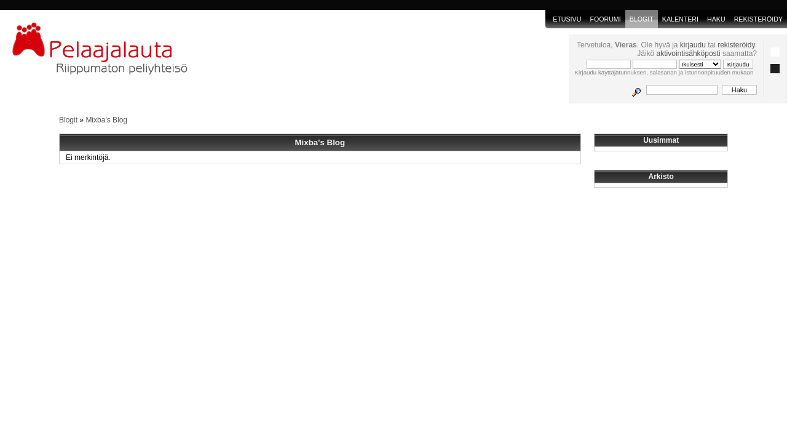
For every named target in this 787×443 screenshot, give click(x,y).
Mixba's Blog (106, 120)
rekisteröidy (736, 45)
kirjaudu (693, 45)
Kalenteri (680, 19)
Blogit (68, 120)
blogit (642, 19)
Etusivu (567, 19)
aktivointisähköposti (689, 53)
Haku (716, 19)
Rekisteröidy (758, 19)
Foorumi (605, 19)
